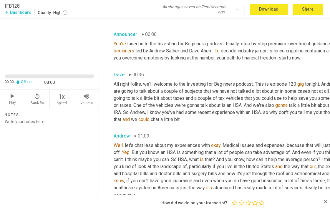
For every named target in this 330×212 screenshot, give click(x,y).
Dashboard (18, 12)
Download (268, 9)
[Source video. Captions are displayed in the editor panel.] (49, 43)
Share (308, 9)
